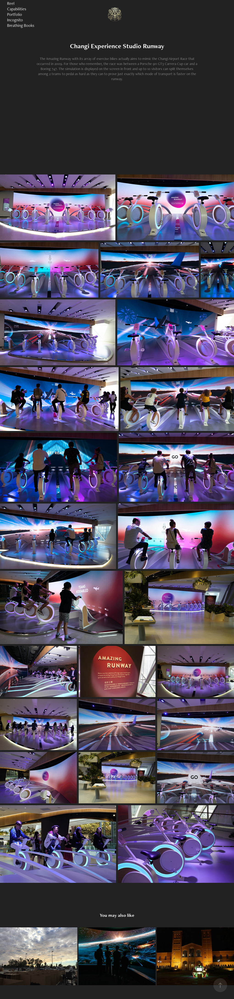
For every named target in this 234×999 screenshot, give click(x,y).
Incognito (15, 20)
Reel (10, 3)
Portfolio (14, 14)
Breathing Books (20, 25)
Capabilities (16, 8)
